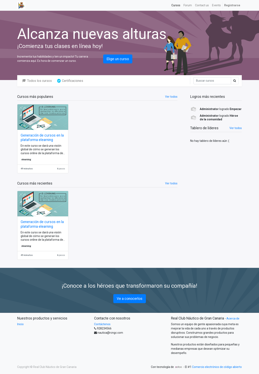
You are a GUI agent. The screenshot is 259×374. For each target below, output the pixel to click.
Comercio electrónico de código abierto (217, 367)
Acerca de (232, 318)
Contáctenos (102, 324)
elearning (26, 159)
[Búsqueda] (212, 80)
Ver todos (235, 128)
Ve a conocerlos (129, 299)
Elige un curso (118, 59)
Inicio (20, 324)
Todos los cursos (37, 81)
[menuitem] (176, 5)
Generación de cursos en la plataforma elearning (42, 137)
